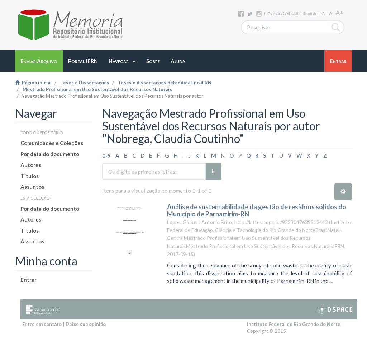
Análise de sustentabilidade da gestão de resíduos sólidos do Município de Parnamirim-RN (256, 210)
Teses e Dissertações (84, 82)
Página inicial (33, 82)
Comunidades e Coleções (51, 143)
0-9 (106, 155)
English (309, 13)
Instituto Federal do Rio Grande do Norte (293, 324)
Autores (30, 165)
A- (323, 13)
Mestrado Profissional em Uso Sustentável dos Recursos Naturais (97, 89)
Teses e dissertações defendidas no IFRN (164, 82)
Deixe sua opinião (86, 324)
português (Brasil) (284, 13)
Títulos (29, 176)
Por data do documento (49, 154)
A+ (339, 12)
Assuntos (32, 186)
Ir (213, 171)
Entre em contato (42, 324)
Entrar (28, 279)
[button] (122, 61)
